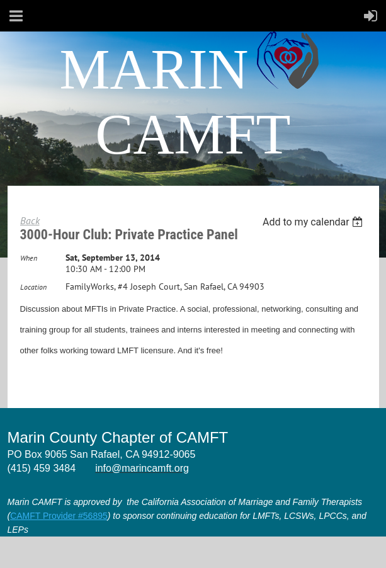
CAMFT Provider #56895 (59, 516)
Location (33, 287)
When (28, 258)
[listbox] (314, 222)
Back (30, 220)
